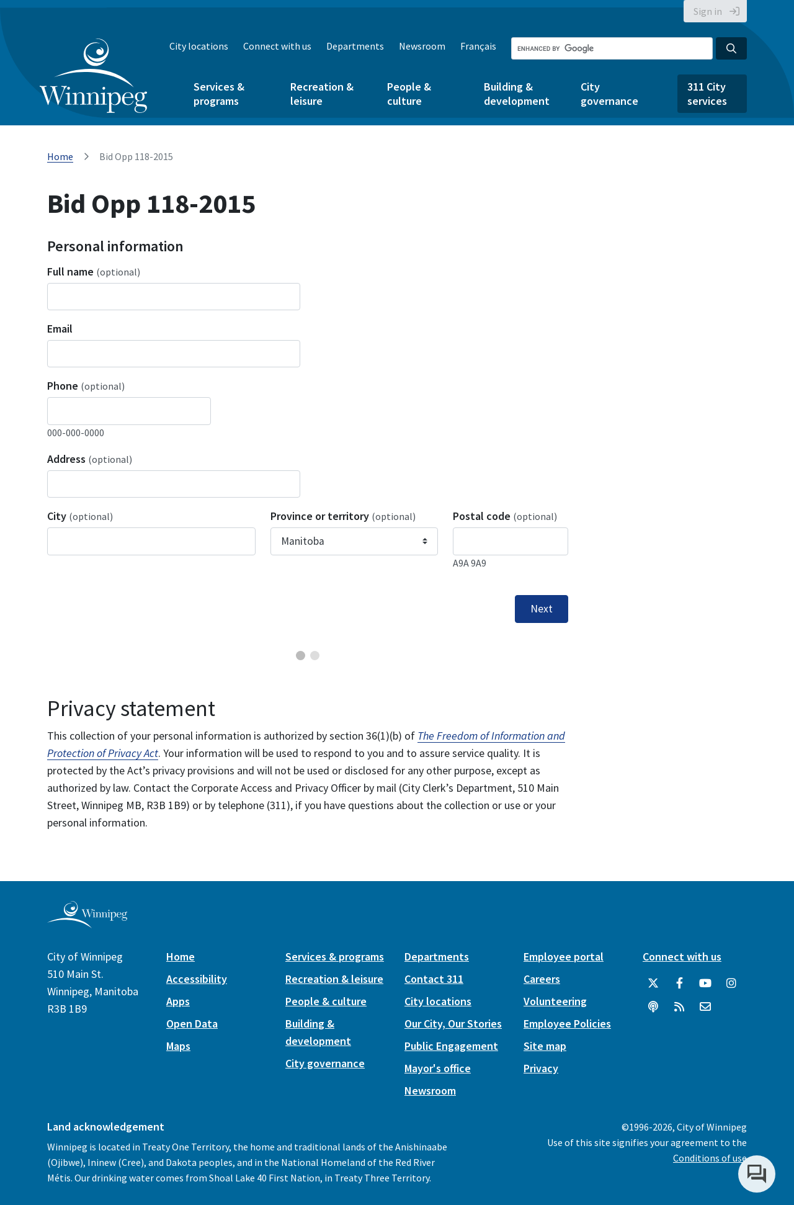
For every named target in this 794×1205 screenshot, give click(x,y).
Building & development (517, 93)
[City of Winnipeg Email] (705, 1007)
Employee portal (564, 956)
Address (89, 459)
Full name (93, 271)
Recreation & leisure (322, 93)
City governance (609, 93)
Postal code (505, 516)
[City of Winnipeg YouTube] (705, 983)
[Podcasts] (653, 1007)
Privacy (541, 1068)
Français (478, 46)
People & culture (409, 93)
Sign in (708, 11)
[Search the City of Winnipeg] (612, 48)
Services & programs (219, 93)
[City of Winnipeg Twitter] (653, 983)
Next (541, 609)
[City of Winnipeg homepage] (87, 923)
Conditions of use (710, 1158)
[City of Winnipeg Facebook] (679, 983)
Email (60, 328)
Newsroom (422, 46)
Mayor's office (437, 1068)
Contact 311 (433, 979)
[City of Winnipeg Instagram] (731, 983)
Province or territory (343, 516)
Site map (545, 1046)
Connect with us (277, 46)
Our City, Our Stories (453, 1023)
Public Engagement (451, 1046)
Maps (178, 1046)
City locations (198, 46)
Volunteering (555, 1001)
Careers (542, 979)
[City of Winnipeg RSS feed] (679, 1007)
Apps (178, 1001)
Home (60, 156)
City (80, 516)
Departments (355, 46)
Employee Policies (567, 1023)
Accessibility (196, 979)
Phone (86, 386)
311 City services (707, 93)
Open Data (192, 1023)
